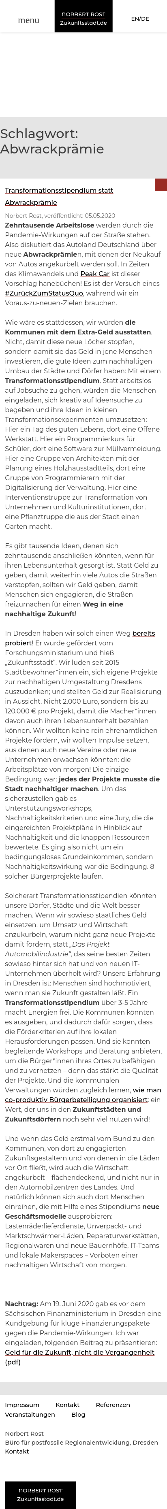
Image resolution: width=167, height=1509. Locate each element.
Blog (78, 1414)
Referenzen (113, 1405)
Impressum (22, 1405)
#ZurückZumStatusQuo (44, 293)
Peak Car (95, 274)
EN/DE (140, 18)
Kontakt (67, 1405)
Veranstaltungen (30, 1414)
